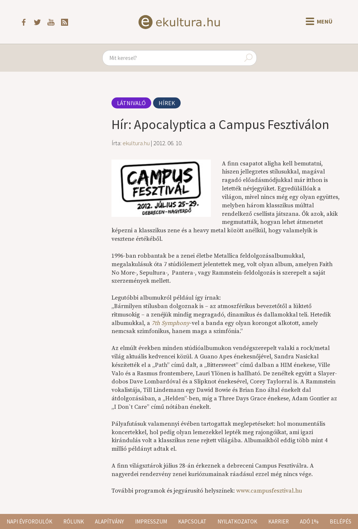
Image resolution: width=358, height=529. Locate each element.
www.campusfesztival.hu (269, 490)
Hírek (167, 103)
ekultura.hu (136, 143)
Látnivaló (131, 103)
